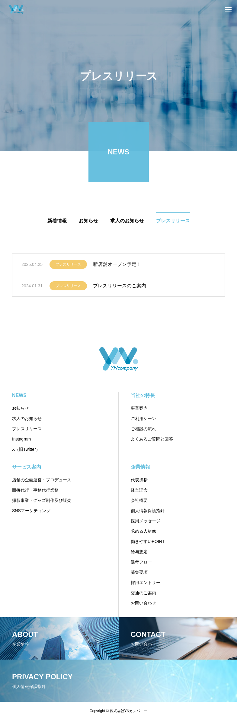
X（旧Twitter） (26, 449)
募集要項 (139, 572)
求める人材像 (143, 531)
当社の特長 (143, 395)
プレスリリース (68, 265)
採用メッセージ (145, 520)
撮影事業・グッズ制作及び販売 (41, 500)
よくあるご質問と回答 (152, 439)
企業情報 (140, 467)
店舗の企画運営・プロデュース (41, 479)
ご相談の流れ (143, 428)
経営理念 (139, 490)
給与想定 (139, 551)
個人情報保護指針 (148, 510)
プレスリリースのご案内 (119, 286)
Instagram (21, 439)
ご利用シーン (143, 418)
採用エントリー (145, 582)
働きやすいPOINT (148, 541)
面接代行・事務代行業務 (35, 490)
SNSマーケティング (31, 510)
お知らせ (20, 408)
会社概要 (139, 500)
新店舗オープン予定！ (117, 265)
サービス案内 (26, 467)
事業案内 (139, 408)
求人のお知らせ (27, 418)
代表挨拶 (139, 479)
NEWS (19, 395)
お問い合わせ (143, 603)
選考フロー (141, 562)
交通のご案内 (143, 592)
